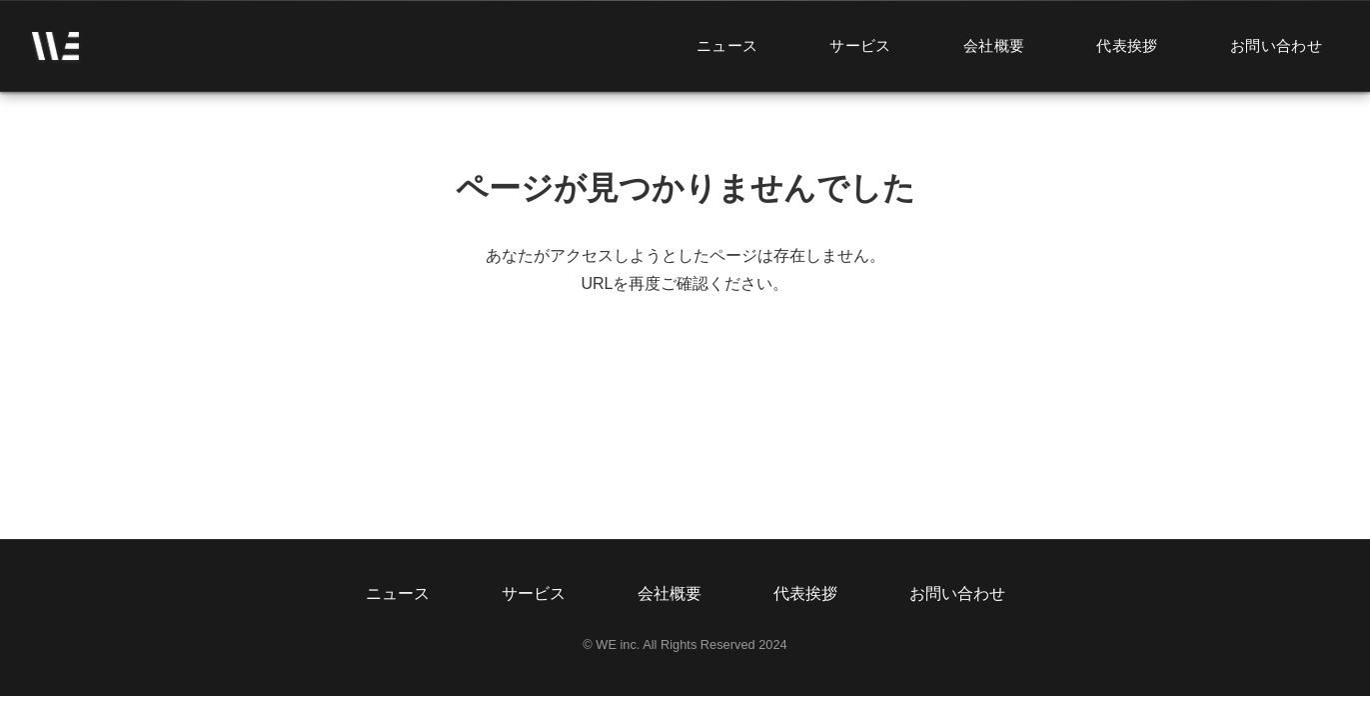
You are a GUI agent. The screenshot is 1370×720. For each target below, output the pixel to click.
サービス (860, 45)
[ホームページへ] (55, 46)
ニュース (727, 45)
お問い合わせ (1276, 45)
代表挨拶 (1127, 45)
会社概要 (994, 45)
